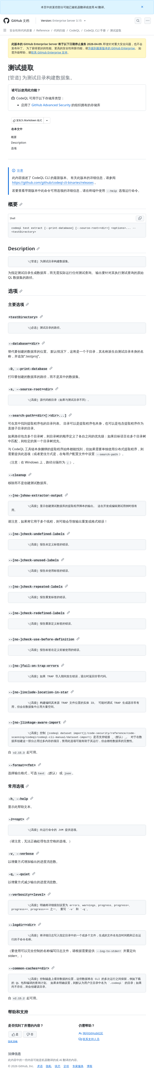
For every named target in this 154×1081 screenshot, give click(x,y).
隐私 (49, 1066)
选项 (15, 291)
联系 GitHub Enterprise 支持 (49, 52)
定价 (66, 1066)
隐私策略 (13, 1041)
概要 (15, 204)
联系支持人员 (89, 1039)
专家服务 (78, 1066)
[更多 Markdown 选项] (47, 120)
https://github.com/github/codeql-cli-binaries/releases (53, 182)
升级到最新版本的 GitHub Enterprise (111, 48)
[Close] (142, 6)
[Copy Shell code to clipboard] (140, 218)
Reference (43, 30)
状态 (57, 1066)
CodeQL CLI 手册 (95, 30)
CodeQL (74, 30)
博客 (89, 1066)
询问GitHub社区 (91, 1033)
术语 (40, 1066)
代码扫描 (59, 30)
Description (24, 248)
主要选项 (18, 304)
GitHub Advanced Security (51, 105)
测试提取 (115, 30)
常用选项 (18, 786)
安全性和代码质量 (21, 30)
